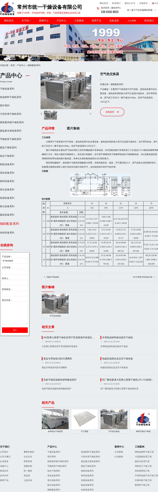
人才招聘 (131, 21)
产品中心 (61, 20)
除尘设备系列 (7, 206)
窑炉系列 (4, 105)
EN (156, 3)
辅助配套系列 (34, 65)
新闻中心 (44, 20)
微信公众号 (130, 3)
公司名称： (7, 267)
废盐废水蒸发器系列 (10, 130)
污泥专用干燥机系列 (10, 114)
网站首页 (104, 3)
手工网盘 (84, 431)
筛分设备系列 (7, 189)
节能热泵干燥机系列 (10, 139)
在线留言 (143, 3)
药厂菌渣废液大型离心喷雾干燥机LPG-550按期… (128, 379)
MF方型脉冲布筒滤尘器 (142, 277)
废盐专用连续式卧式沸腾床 (57, 358)
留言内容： (7, 300)
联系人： (6, 278)
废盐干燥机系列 (8, 147)
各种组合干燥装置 (55, 431)
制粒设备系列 (7, 164)
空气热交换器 (114, 431)
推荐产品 (96, 20)
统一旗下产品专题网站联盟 (141, 10)
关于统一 (26, 20)
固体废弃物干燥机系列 (12, 122)
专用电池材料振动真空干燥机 (117, 337)
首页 (13, 65)
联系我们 (116, 3)
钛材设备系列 (7, 232)
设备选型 (114, 20)
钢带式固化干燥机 (143, 431)
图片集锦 (73, 128)
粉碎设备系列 (7, 181)
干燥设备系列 (7, 88)
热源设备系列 (7, 198)
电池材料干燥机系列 (10, 97)
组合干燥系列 (7, 156)
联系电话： (7, 289)
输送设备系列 (7, 214)
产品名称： (7, 256)
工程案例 (79, 20)
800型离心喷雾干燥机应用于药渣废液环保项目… (68, 337)
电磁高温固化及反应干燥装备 (117, 358)
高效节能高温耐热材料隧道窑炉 (60, 379)
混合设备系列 (7, 172)
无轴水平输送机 (52, 277)
